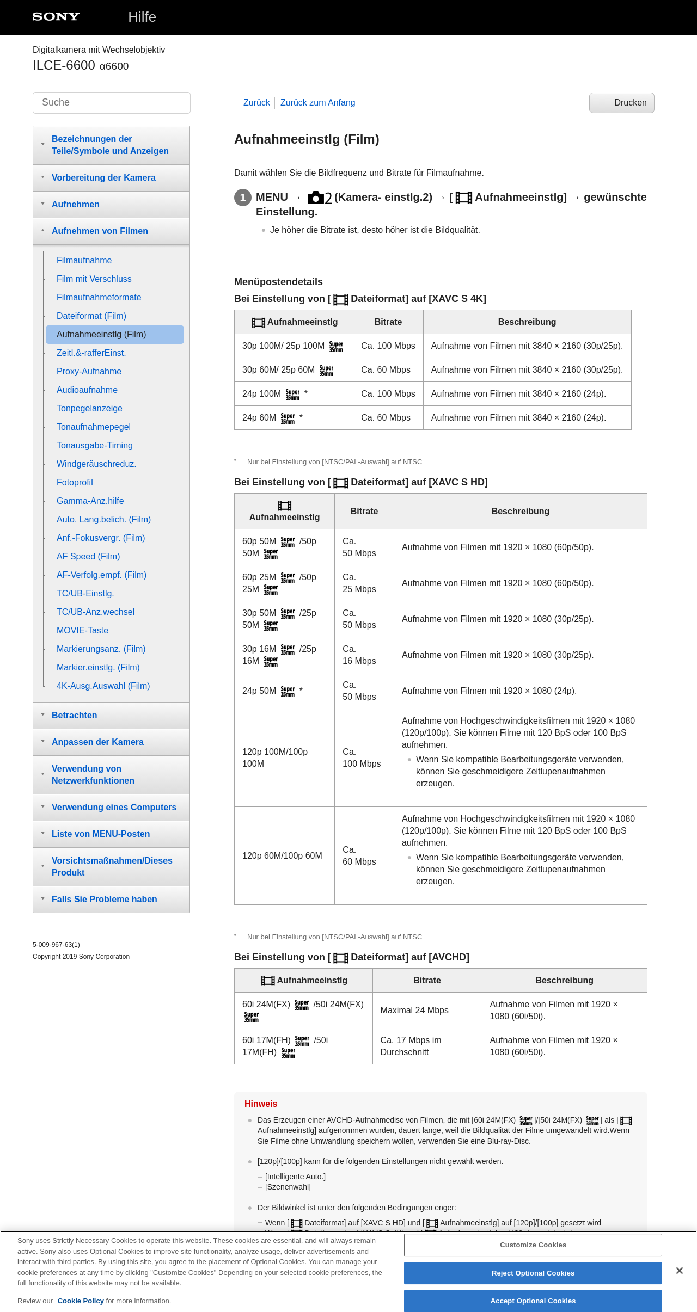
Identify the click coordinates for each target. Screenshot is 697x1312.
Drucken (630, 102)
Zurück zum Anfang (318, 102)
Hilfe (142, 17)
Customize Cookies (533, 1253)
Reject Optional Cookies (533, 1281)
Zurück (256, 102)
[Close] (680, 1279)
